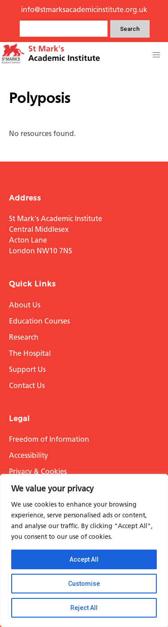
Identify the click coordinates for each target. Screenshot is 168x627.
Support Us (27, 369)
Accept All (84, 559)
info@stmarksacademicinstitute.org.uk (84, 9)
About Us (24, 305)
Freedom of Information (49, 439)
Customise (84, 583)
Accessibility (28, 455)
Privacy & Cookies (38, 471)
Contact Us (27, 385)
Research (24, 337)
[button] (156, 55)
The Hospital (30, 353)
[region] (84, 550)
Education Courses (39, 321)
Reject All (84, 607)
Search (130, 29)
